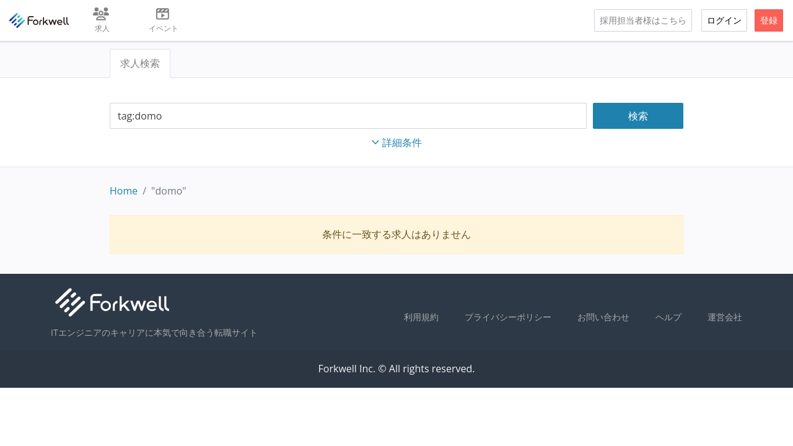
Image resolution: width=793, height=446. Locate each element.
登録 (769, 20)
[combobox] (348, 116)
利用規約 (421, 317)
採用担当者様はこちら (643, 20)
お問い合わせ (603, 317)
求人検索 (140, 63)
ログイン (724, 20)
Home (124, 191)
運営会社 (725, 317)
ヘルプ (668, 317)
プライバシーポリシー (508, 317)
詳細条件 (396, 142)
